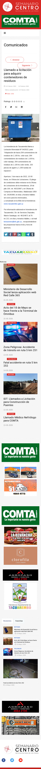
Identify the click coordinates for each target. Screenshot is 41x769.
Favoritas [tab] (19, 621)
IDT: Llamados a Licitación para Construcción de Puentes (19, 402)
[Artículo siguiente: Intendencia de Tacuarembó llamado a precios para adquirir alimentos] (27, 65)
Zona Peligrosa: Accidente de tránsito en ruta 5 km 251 (20, 348)
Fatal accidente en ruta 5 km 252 (20, 364)
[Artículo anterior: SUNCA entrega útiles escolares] (14, 60)
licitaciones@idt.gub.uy (13, 222)
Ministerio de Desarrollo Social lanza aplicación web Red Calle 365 (19, 292)
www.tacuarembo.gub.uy (13, 204)
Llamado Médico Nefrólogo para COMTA (19, 419)
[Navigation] (5, 33)
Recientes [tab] (7, 621)
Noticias (11, 265)
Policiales (12, 323)
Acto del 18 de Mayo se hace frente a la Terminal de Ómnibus (20, 311)
